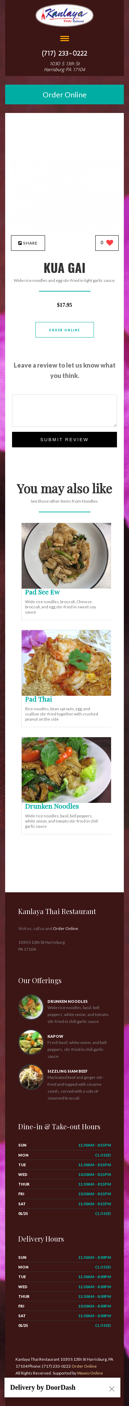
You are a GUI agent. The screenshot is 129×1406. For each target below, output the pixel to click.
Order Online (65, 94)
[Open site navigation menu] (64, 39)
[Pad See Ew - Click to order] (68, 587)
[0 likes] (107, 243)
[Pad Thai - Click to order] (68, 694)
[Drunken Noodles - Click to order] (68, 801)
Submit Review (64, 439)
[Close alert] (112, 1389)
